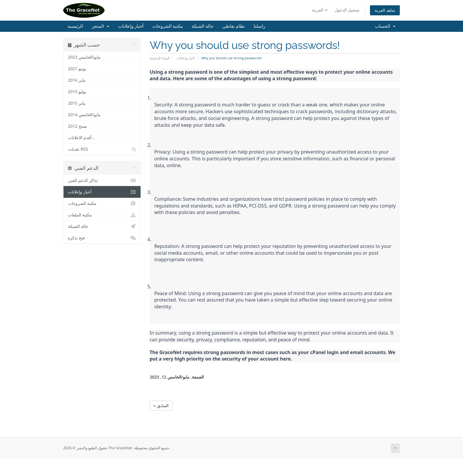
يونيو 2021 (77, 68)
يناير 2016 (77, 80)
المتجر (100, 26)
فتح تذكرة (102, 237)
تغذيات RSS (102, 149)
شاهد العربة (385, 10)
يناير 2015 (77, 103)
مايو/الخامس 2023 (84, 57)
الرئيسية (75, 26)
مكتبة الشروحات (167, 26)
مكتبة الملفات (102, 214)
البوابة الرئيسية (159, 58)
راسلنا (259, 26)
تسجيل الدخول (347, 10)
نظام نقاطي (233, 26)
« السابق (161, 405)
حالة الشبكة (202, 26)
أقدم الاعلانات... (81, 137)
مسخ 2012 (77, 126)
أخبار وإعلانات (131, 26)
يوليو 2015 (77, 91)
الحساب (385, 26)
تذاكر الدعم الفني (102, 180)
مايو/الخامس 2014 (84, 114)
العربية (319, 10)
